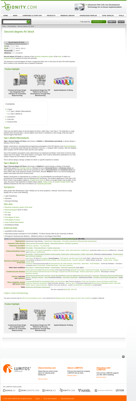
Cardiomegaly (55, 267)
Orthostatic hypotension (41, 287)
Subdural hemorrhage (92, 270)
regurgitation (48, 250)
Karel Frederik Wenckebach (14, 222)
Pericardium (20, 248)
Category (7, 293)
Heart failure (29, 267)
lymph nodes (20, 284)
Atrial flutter (85, 263)
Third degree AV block (12, 220)
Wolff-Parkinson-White (49, 260)
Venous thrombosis (103, 281)
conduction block (9, 58)
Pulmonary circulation (17, 246)
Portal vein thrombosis (89, 281)
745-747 (73, 289)
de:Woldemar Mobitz (12, 225)
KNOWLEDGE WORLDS (88, 15)
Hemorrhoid (96, 283)
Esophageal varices (106, 283)
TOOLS (121, 15)
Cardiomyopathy (39, 254)
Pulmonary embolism (32, 245)
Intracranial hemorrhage (33, 270)
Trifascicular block (109, 258)
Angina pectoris (31, 243)
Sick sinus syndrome (66, 265)
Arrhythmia (29, 263)
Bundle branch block (76, 258)
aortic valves (70, 250)
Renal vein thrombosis (40, 283)
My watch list (85, 22)
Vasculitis (47, 277)
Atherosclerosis (30, 275)
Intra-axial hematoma (32, 271)
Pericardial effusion (40, 248)
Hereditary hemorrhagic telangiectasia (105, 277)
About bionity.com (47, 368)
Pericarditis (29, 248)
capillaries (21, 278)
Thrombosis (29, 281)
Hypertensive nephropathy (52, 241)
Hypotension (29, 287)
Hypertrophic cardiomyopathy (70, 254)
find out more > (43, 379)
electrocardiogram (70, 146)
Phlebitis (36, 281)
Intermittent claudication (70, 277)
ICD (5, 46)
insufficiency (84, 250)
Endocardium (11, 251)
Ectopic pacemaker (52, 265)
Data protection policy (67, 398)
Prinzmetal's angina (42, 243)
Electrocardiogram (11, 210)
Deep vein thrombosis (58, 281)
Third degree (64, 258)
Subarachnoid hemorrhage (108, 270)
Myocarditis (29, 254)
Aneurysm (96, 275)
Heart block (29, 258)
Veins (9, 282)
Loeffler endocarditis (86, 254)
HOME (5, 15)
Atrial (35, 265)
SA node (8, 212)
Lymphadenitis (77, 285)
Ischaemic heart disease (16, 243)
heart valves (20, 251)
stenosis (61, 250)
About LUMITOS (75, 368)
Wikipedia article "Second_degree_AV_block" (68, 298)
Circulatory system (59, 239)
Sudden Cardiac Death (62, 182)
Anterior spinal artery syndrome (90, 271)
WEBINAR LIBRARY (67, 15)
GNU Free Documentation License (31, 298)
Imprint (37, 398)
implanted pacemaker (44, 184)
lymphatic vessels (18, 282)
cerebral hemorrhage (48, 270)
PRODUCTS (51, 15)
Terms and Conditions (50, 398)
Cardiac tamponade (53, 248)
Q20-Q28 (67, 289)
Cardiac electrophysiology (19, 293)
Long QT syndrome (78, 260)
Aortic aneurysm (67, 275)
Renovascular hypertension (87, 241)
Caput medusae (41, 285)
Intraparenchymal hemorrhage (68, 271)
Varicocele (117, 283)
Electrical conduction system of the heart (18, 207)
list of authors (86, 298)
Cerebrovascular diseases (15, 271)
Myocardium (20, 255)
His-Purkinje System (24, 168)
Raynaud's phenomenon (108, 275)
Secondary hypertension (70, 241)
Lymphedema (87, 285)
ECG (39, 177)
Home (4, 26)
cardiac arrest (47, 182)
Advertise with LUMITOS (103, 369)
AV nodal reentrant (66, 263)
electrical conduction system (43, 56)
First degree (44, 258)
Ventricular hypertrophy (68, 267)
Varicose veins (70, 283)
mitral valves (39, 250)
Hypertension (20, 241)
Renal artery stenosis (43, 275)
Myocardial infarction (57, 243)
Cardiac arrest (107, 260)
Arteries (14, 276)
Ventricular (76, 263)
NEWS (15, 15)
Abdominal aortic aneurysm (82, 275)
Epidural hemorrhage (77, 270)
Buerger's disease (37, 277)
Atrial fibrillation (95, 263)
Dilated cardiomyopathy (52, 254)
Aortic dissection (56, 275)
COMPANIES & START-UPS (32, 15)
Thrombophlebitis (44, 281)
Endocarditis (29, 250)
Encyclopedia (12, 26)
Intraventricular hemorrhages (49, 271)
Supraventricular (54, 263)
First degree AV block (12, 217)
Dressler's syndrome (71, 243)
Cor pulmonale (45, 245)
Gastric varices (30, 285)
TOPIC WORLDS (108, 15)
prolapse (55, 250)
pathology (71, 239)
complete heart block (36, 180)
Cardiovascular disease (42, 267)
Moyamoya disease (32, 273)
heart (59, 56)
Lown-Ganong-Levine (64, 260)
